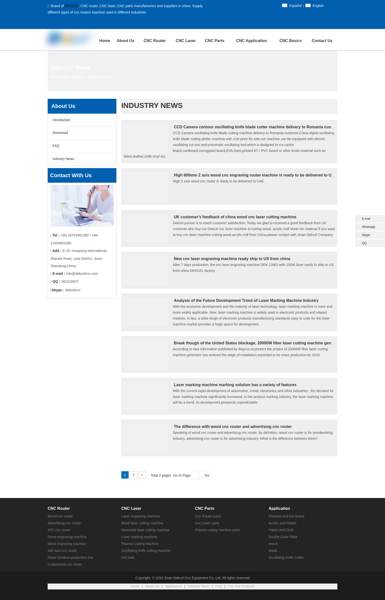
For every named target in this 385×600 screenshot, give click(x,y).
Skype (366, 235)
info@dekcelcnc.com (82, 274)
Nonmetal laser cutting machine (145, 530)
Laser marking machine (139, 537)
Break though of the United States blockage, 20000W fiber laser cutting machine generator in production (271, 343)
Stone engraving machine (67, 537)
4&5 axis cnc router (62, 551)
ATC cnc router (59, 530)
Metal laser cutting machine (142, 523)
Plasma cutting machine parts (217, 530)
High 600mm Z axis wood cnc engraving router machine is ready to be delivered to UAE (255, 175)
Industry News (63, 159)
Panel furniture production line (70, 557)
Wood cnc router (60, 516)
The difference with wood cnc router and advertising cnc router (233, 426)
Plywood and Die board (286, 516)
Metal (273, 551)
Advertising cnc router (64, 523)
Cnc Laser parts (207, 523)
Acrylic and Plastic (283, 523)
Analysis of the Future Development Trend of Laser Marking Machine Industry (246, 300)
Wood (273, 544)
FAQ (55, 146)
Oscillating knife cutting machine (145, 551)
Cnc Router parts (208, 516)
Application (173, 586)
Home (134, 586)
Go (207, 475)
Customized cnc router (65, 564)
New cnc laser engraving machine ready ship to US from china (232, 259)
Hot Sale (128, 557)
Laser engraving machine (140, 516)
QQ (364, 243)
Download (60, 133)
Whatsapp (368, 227)
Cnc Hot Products (241, 586)
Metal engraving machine (67, 544)
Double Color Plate (283, 537)
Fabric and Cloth (281, 530)
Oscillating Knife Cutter (286, 557)
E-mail (366, 218)
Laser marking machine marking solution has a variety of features (235, 385)
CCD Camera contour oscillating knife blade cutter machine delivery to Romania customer (258, 127)
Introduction (61, 120)
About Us (152, 586)
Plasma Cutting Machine (140, 544)
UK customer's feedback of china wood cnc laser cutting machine (235, 217)
